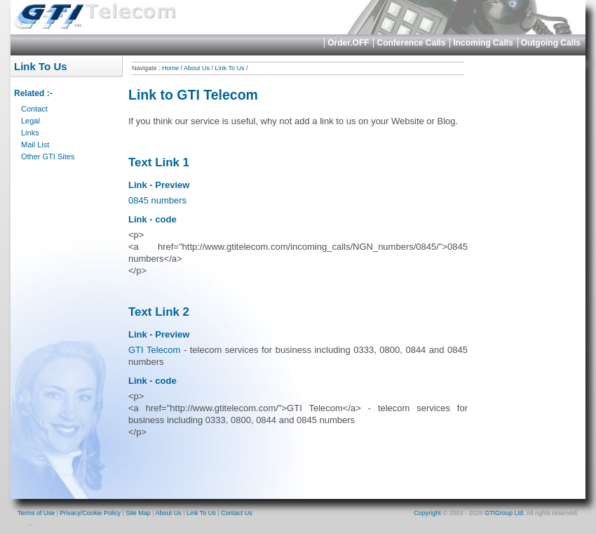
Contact (34, 109)
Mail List (35, 144)
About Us (197, 68)
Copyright (427, 512)
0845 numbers (157, 200)
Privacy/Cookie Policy (90, 512)
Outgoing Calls (551, 43)
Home (170, 68)
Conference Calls (411, 43)
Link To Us (230, 68)
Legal (30, 120)
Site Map (138, 512)
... (31, 523)
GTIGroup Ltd (504, 512)
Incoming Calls (483, 43)
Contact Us (236, 512)
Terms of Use (36, 512)
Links (30, 132)
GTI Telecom (154, 350)
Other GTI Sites (47, 156)
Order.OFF (348, 43)
